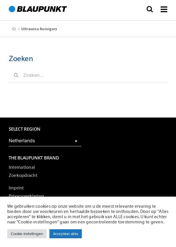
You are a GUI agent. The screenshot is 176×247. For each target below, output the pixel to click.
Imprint (16, 188)
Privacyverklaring (26, 196)
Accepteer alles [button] (66, 234)
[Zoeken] (16, 75)
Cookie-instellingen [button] (27, 234)
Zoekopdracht (23, 175)
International (22, 167)
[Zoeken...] (88, 75)
